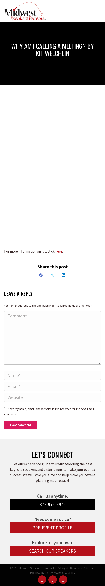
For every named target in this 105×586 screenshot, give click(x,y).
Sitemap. (89, 568)
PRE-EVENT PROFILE (52, 528)
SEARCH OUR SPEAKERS (52, 551)
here (58, 251)
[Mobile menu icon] (95, 11)
